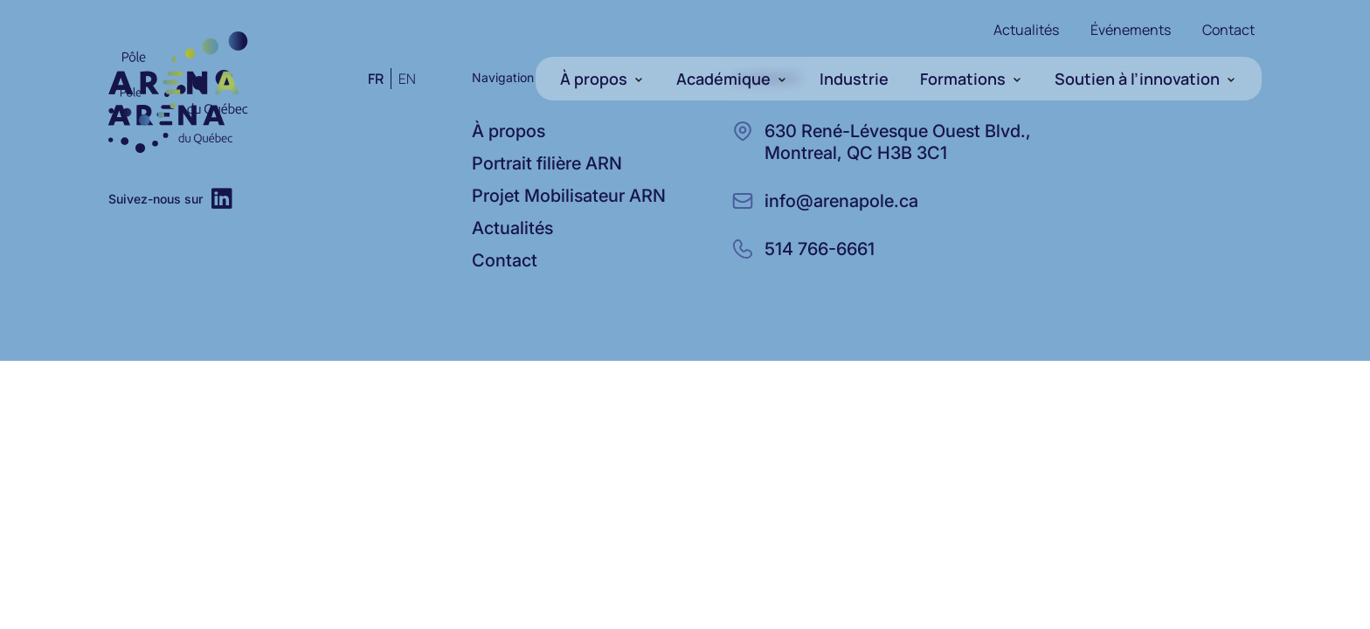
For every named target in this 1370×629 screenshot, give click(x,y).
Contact (1228, 29)
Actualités (1026, 29)
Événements (1130, 29)
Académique (723, 78)
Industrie (854, 78)
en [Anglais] (407, 78)
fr (376, 78)
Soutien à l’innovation (1137, 78)
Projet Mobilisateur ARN (569, 195)
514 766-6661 (820, 248)
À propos (593, 78)
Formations (963, 78)
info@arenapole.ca (841, 200)
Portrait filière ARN (547, 163)
